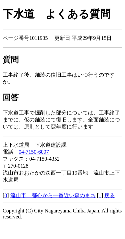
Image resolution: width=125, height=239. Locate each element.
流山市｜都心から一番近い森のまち (53, 195)
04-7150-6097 (34, 152)
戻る (109, 195)
